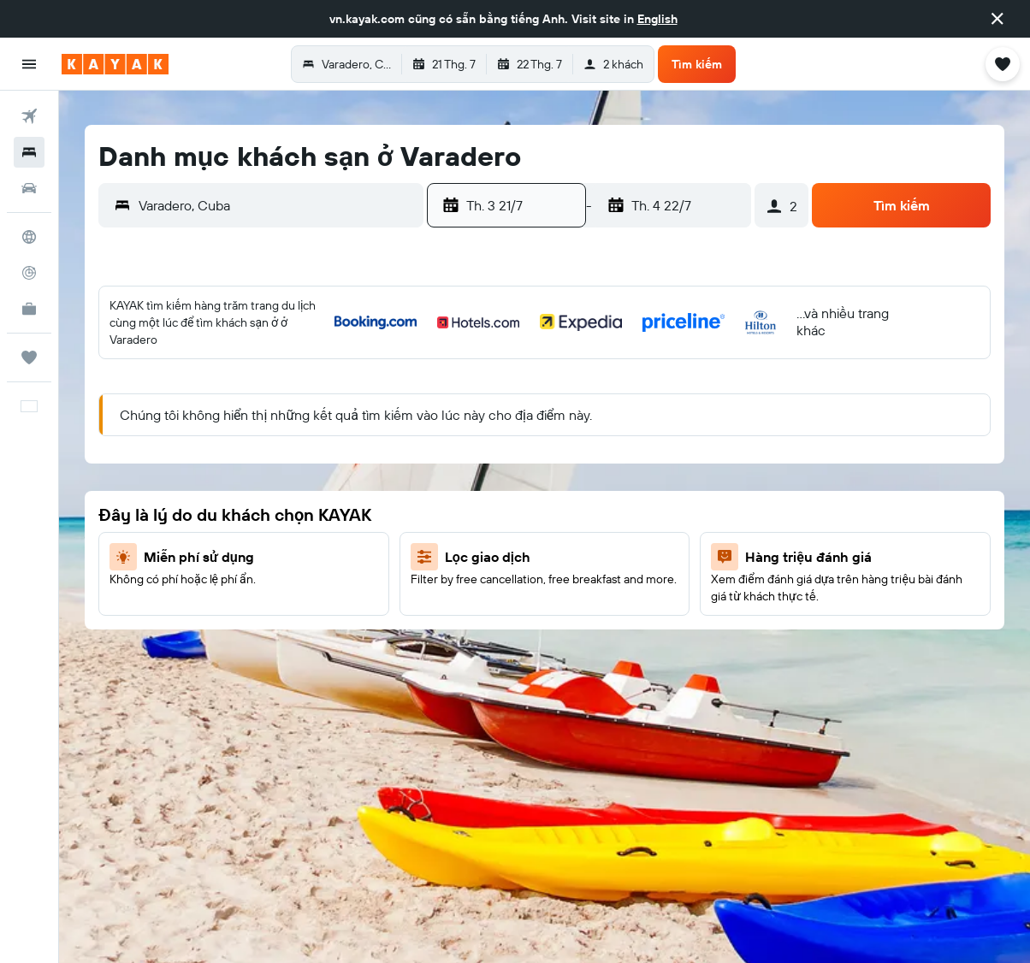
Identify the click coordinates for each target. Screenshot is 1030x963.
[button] (997, 19)
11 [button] (369, 406)
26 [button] (409, 488)
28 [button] (204, 529)
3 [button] (328, 365)
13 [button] (163, 447)
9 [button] (287, 406)
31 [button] (328, 529)
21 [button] (204, 488)
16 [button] (287, 447)
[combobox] (277, 205)
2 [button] (287, 365)
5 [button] (410, 365)
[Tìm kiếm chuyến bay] (29, 116)
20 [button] (163, 488)
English (657, 19)
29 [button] (245, 529)
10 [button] (328, 406)
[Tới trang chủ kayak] (115, 64)
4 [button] (369, 365)
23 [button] (286, 488)
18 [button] (369, 447)
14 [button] (204, 447)
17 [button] (328, 447)
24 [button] (327, 488)
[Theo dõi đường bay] (29, 273)
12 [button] (410, 406)
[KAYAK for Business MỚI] (29, 309)
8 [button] (246, 406)
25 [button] (368, 488)
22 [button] (245, 488)
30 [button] (286, 529)
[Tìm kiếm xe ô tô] (29, 188)
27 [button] (164, 529)
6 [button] (164, 406)
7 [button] (204, 406)
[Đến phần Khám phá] (29, 237)
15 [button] (246, 447)
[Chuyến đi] (29, 357)
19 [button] (410, 447)
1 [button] (245, 365)
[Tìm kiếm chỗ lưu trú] (29, 152)
